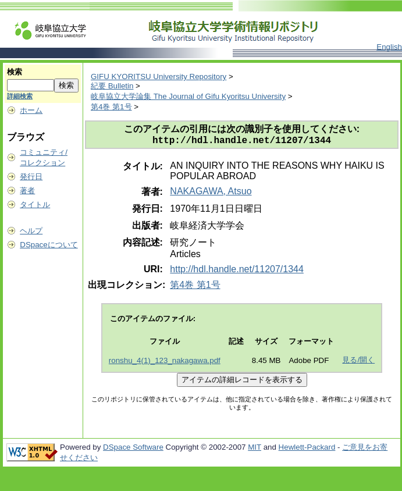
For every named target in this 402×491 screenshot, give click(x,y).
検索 (14, 71)
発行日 (31, 176)
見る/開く (358, 362)
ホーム (31, 110)
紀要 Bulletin (112, 85)
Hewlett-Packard (307, 449)
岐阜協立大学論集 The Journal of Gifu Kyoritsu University (188, 96)
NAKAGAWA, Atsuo (210, 193)
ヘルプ (31, 230)
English (389, 46)
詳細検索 (20, 95)
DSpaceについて (48, 244)
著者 (27, 190)
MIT (254, 449)
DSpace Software (133, 449)
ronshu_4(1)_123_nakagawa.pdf (164, 362)
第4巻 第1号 (111, 106)
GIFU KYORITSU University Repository (158, 76)
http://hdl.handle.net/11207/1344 (237, 271)
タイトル (35, 204)
